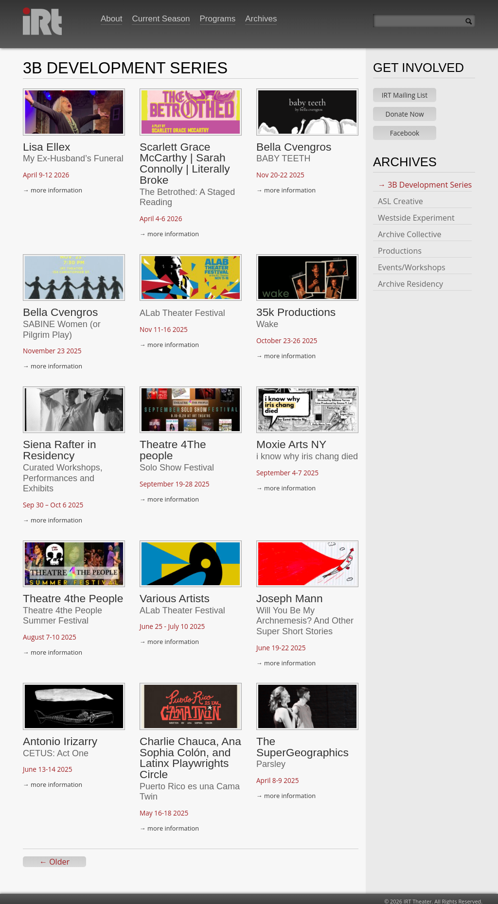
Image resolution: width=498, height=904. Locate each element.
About (111, 18)
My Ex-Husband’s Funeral (73, 153)
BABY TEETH (283, 153)
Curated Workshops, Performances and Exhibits (63, 473)
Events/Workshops (411, 262)
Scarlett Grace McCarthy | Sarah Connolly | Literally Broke (185, 158)
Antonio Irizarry (60, 736)
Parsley (270, 759)
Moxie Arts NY (291, 439)
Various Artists (175, 593)
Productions (400, 246)
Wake (267, 319)
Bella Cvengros (293, 142)
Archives (261, 18)
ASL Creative (400, 196)
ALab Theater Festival (182, 308)
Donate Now (405, 109)
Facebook (405, 128)
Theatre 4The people (173, 445)
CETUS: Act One (56, 748)
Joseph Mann (289, 593)
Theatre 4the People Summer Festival (62, 611)
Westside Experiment (416, 213)
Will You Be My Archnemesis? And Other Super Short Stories (305, 616)
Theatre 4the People (73, 593)
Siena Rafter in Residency (59, 445)
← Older (54, 857)
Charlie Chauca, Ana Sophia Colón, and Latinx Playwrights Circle (190, 753)
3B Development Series (430, 179)
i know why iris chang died (307, 451)
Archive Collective (409, 229)
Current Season (161, 18)
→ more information (52, 185)
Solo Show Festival (177, 463)
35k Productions (296, 307)
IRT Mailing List (404, 90)
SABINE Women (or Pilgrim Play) (62, 324)
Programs (218, 18)
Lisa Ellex (46, 142)
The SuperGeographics (302, 742)
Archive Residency (410, 279)
